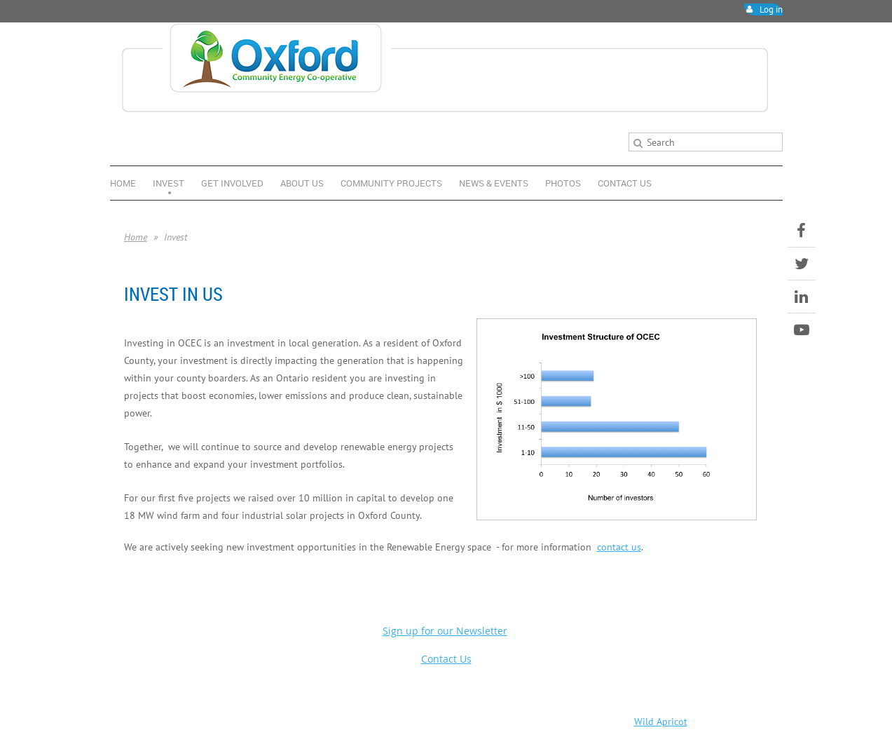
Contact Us (446, 658)
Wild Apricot (660, 721)
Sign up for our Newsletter (445, 630)
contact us (619, 546)
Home (135, 237)
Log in (771, 9)
